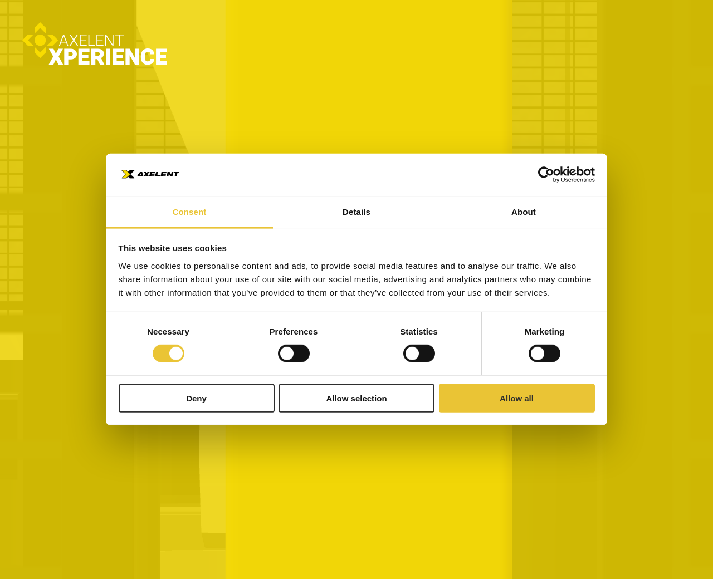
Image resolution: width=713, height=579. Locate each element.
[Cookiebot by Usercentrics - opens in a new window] (546, 174)
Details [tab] (356, 212)
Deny (196, 398)
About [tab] (523, 212)
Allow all (517, 398)
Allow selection (356, 398)
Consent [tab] (190, 212)
